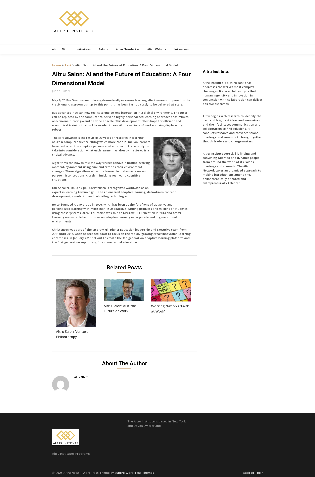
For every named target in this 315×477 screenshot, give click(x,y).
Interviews (181, 49)
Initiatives (84, 49)
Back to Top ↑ (253, 473)
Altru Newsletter (127, 49)
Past (68, 65)
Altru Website (156, 49)
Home (56, 65)
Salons (103, 49)
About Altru (60, 49)
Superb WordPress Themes (134, 473)
